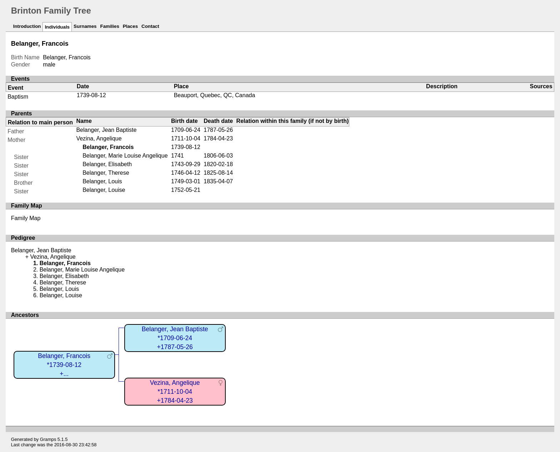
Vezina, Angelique (98, 138)
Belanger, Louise (103, 190)
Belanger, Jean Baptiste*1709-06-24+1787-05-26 (175, 338)
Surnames (85, 26)
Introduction (27, 26)
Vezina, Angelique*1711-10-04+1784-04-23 (175, 391)
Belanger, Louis (102, 181)
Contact (150, 26)
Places (130, 26)
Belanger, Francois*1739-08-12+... (64, 364)
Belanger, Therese (105, 173)
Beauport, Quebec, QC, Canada (214, 95)
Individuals (57, 27)
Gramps (48, 439)
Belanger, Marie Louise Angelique (125, 156)
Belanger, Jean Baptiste (106, 130)
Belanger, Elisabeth (107, 164)
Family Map (26, 218)
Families (109, 26)
